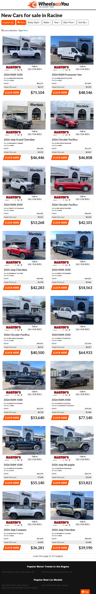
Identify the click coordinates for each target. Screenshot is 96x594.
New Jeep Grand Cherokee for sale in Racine (19, 588)
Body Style (34, 22)
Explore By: (8, 22)
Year (57, 22)
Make (47, 22)
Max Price (69, 22)
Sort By (82, 22)
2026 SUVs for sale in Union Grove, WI (57, 572)
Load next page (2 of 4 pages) (48, 556)
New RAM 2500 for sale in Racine (55, 585)
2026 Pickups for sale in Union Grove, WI (18, 572)
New (21, 22)
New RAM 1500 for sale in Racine (15, 585)
